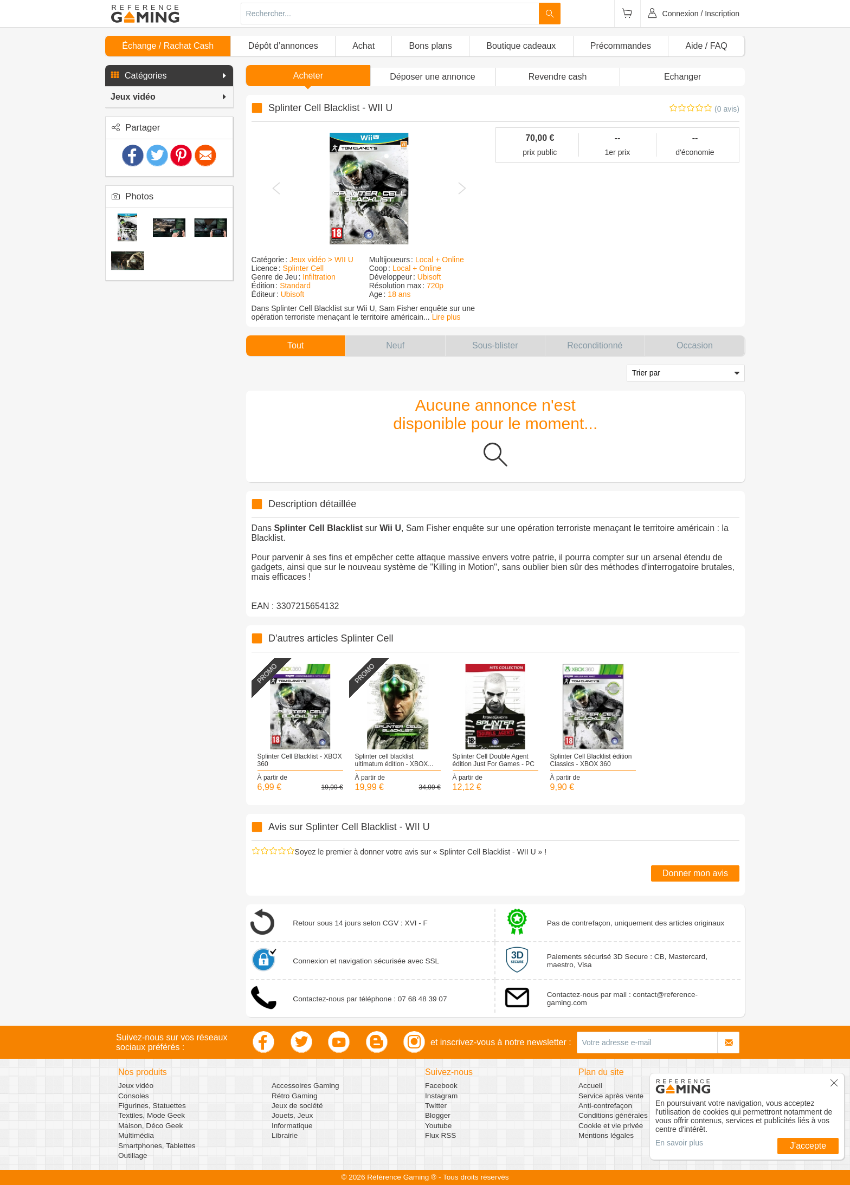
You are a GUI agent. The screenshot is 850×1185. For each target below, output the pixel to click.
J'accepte (808, 1145)
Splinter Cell (303, 268)
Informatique (292, 1126)
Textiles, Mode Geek (151, 1115)
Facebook (441, 1086)
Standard (295, 285)
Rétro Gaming (295, 1096)
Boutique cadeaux (521, 45)
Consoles (133, 1096)
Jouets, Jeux (292, 1115)
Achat (363, 45)
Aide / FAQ (706, 45)
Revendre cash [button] (558, 76)
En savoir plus (679, 1142)
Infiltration (319, 277)
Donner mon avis (695, 873)
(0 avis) (726, 109)
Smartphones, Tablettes (157, 1146)
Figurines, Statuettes (152, 1106)
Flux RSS (440, 1135)
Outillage (132, 1155)
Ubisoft (293, 294)
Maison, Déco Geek (150, 1126)
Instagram (441, 1096)
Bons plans (430, 45)
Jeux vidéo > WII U (321, 259)
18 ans (399, 294)
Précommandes (620, 45)
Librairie (285, 1135)
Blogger (437, 1115)
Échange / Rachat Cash (168, 45)
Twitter (436, 1106)
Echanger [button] (682, 76)
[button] (169, 76)
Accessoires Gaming (305, 1086)
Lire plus (446, 317)
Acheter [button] (308, 75)
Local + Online (439, 259)
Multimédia (136, 1135)
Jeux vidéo (135, 1086)
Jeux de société (297, 1106)
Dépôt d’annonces (283, 45)
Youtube (438, 1126)
